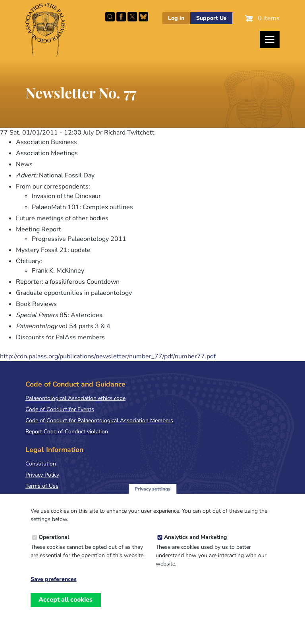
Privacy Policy (42, 475)
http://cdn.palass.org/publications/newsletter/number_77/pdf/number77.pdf (108, 356)
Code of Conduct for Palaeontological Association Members (99, 420)
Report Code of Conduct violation (66, 431)
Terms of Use (41, 486)
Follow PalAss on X (132, 16)
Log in (176, 18)
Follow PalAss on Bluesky (143, 16)
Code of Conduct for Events (59, 409)
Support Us (211, 18)
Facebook (121, 16)
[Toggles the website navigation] (270, 39)
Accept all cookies (66, 606)
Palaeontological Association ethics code (75, 398)
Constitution (40, 463)
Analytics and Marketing (195, 543)
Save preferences (54, 585)
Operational (54, 543)
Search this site (110, 16)
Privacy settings (152, 495)
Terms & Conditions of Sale (59, 497)
